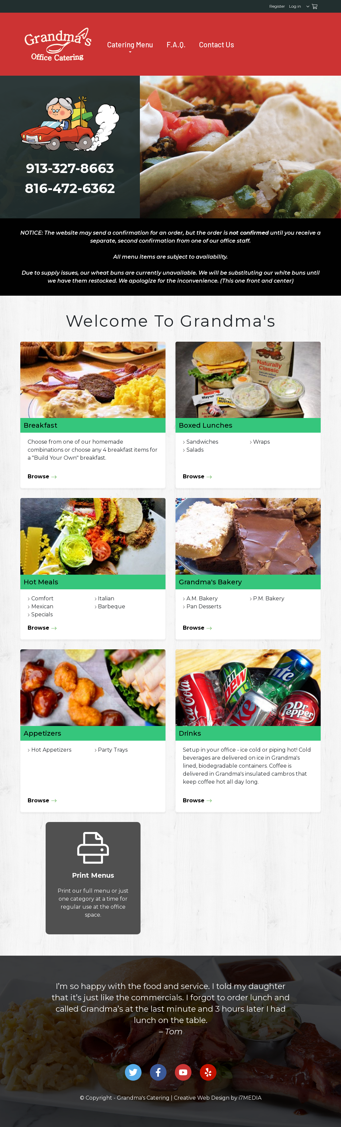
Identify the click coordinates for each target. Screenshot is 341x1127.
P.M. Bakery (268, 598)
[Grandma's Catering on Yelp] (208, 1072)
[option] (170, 1009)
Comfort (42, 598)
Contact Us (216, 44)
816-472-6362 (70, 188)
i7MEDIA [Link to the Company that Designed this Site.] (250, 1098)
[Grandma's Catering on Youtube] (183, 1072)
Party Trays (113, 750)
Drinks (190, 733)
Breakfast (40, 425)
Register (277, 6)
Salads (194, 450)
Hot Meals (41, 582)
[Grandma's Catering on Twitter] (133, 1072)
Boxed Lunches (205, 425)
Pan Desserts (203, 606)
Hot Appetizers (51, 750)
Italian (106, 598)
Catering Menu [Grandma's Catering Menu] (130, 45)
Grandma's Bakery (210, 582)
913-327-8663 (70, 168)
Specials (42, 614)
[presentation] (58, 44)
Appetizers (42, 733)
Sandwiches (202, 442)
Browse (42, 476)
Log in (295, 6)
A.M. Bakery (202, 598)
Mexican (42, 606)
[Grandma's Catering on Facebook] (158, 1072)
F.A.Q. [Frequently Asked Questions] (176, 44)
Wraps (261, 442)
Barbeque (111, 606)
